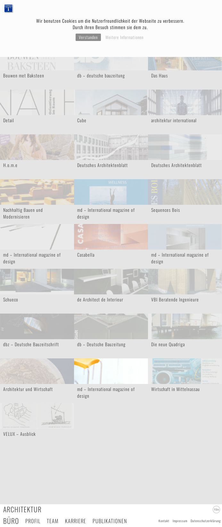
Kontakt (164, 520)
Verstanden (88, 37)
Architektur (22, 509)
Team (53, 521)
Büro (11, 521)
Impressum (180, 520)
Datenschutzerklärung (206, 520)
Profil (32, 521)
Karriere (75, 521)
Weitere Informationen (124, 37)
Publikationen (110, 521)
